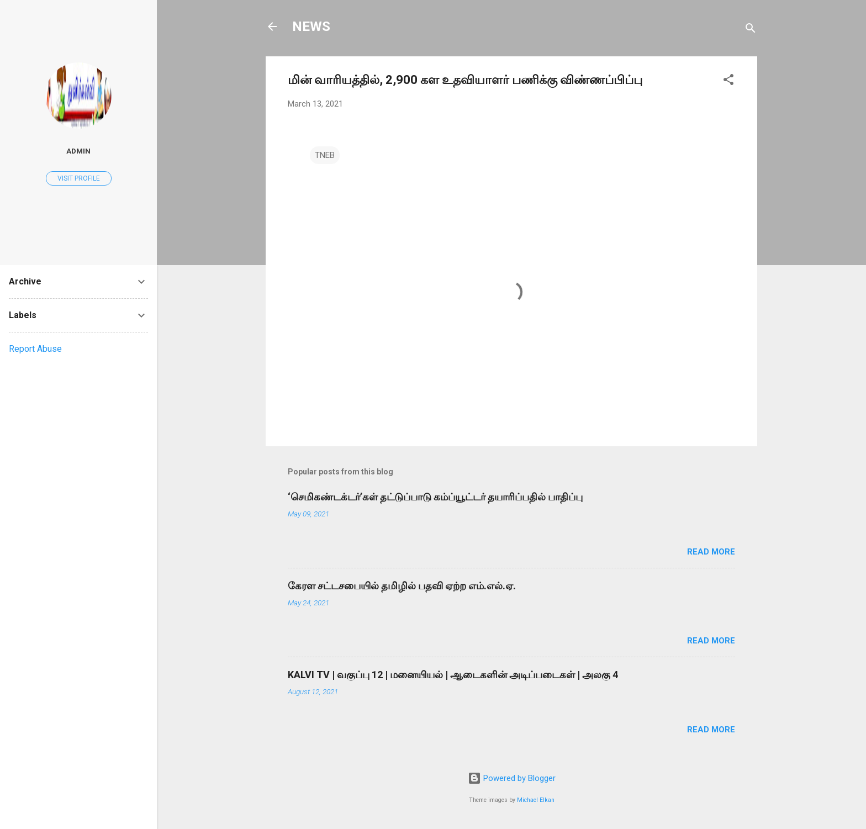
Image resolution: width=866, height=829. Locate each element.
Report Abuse (35, 349)
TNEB (325, 155)
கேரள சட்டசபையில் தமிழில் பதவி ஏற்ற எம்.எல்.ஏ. (402, 586)
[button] (728, 81)
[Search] (750, 30)
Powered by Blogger (512, 778)
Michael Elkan (536, 800)
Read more (711, 552)
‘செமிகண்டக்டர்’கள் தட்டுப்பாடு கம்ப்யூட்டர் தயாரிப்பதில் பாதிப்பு (435, 497)
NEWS (311, 26)
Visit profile (78, 178)
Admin (78, 150)
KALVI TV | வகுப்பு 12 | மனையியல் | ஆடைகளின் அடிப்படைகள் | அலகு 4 (453, 674)
